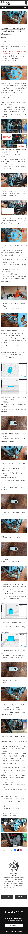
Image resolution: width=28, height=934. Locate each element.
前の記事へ (21, 896)
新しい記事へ (7, 896)
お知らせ (4, 37)
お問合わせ (14, 925)
